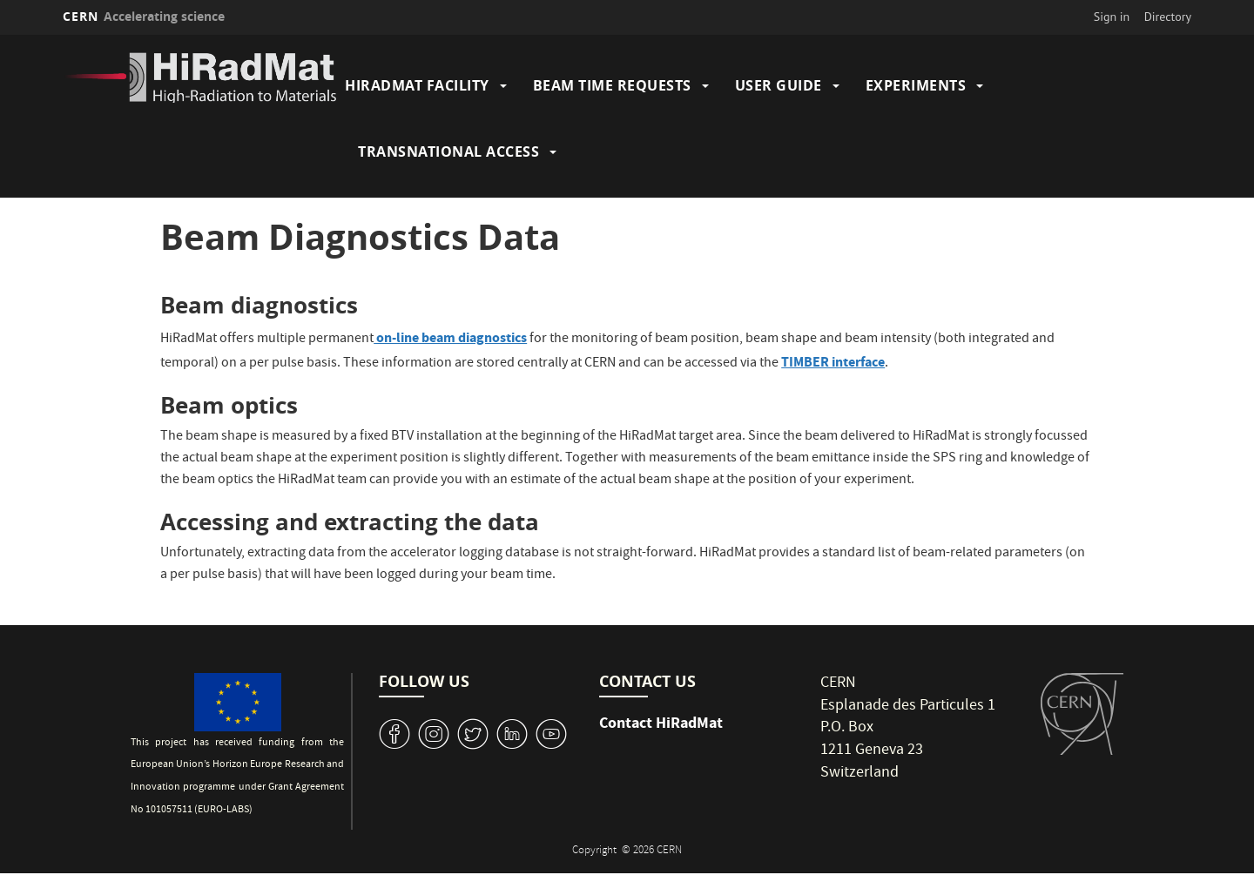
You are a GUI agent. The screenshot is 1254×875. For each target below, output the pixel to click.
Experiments (916, 85)
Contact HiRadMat (661, 722)
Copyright (595, 851)
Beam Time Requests (612, 85)
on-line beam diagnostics (450, 337)
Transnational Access (448, 151)
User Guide (778, 85)
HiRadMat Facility (417, 85)
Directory (1167, 16)
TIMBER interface (833, 362)
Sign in (1112, 16)
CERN (144, 16)
